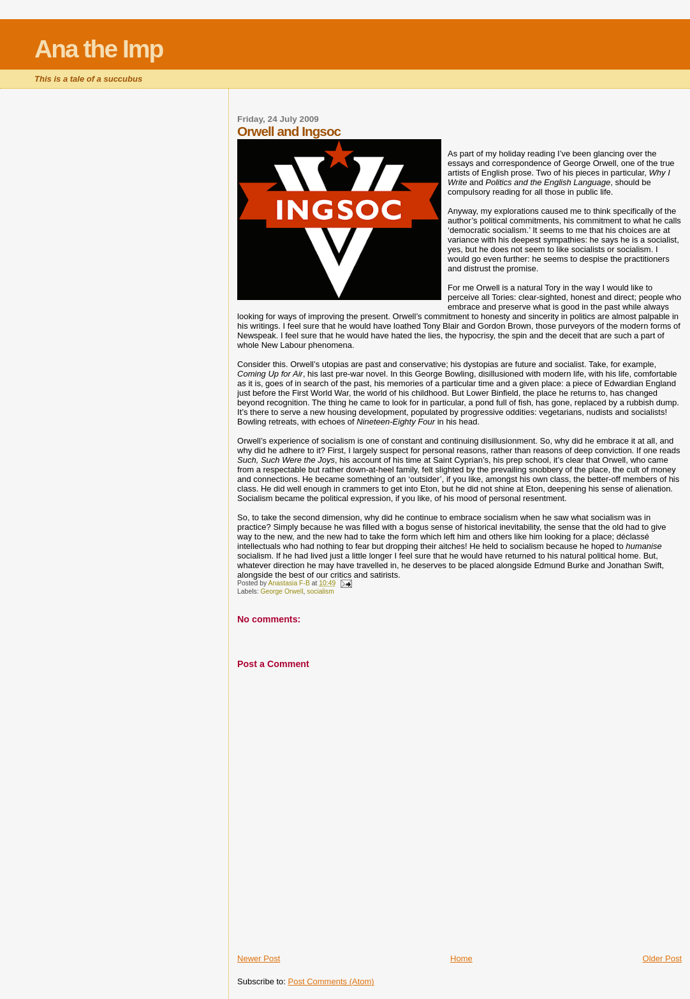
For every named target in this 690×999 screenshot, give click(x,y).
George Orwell (281, 591)
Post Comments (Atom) (331, 981)
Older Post (662, 958)
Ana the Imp (98, 49)
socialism (320, 591)
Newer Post (258, 958)
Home (461, 958)
